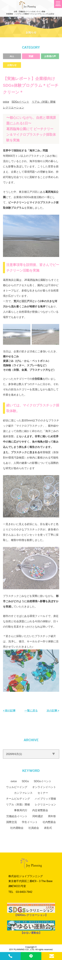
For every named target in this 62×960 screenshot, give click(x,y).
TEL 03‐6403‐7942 (20, 891)
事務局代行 (20, 810)
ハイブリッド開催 (45, 798)
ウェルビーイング (16, 787)
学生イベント (30, 822)
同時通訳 (37, 816)
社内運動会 (16, 827)
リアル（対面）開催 (44, 101)
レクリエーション (13, 107)
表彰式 (48, 827)
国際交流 (11, 822)
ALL (12, 56)
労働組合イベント (16, 816)
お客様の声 (50, 56)
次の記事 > (53, 710)
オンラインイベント (44, 787)
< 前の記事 (9, 710)
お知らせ (12, 65)
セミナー (43, 792)
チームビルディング (18, 798)
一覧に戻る (31, 710)
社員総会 (33, 827)
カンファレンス (23, 792)
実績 (31, 56)
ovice (6, 101)
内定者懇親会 (40, 810)
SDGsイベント (20, 101)
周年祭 (52, 816)
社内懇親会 (49, 822)
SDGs (25, 781)
